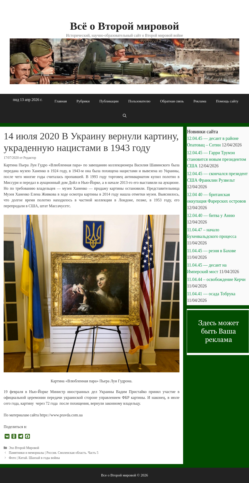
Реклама (200, 101)
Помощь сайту (227, 101)
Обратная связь (172, 101)
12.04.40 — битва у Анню (211, 215)
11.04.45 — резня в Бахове (211, 250)
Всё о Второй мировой (124, 26)
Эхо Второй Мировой (24, 448)
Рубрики (83, 101)
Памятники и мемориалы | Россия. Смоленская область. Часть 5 (53, 453)
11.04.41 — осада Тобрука (211, 293)
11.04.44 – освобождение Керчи (216, 279)
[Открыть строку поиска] (124, 115)
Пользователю (139, 101)
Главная (60, 101)
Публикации (109, 101)
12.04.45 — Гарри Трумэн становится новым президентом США (216, 159)
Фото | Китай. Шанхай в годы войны (34, 458)
